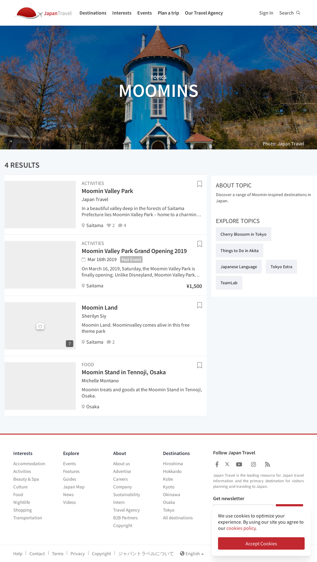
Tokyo (168, 510)
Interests (121, 13)
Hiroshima (173, 463)
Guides (69, 479)
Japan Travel (95, 199)
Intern (119, 502)
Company (122, 487)
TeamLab (229, 282)
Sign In (266, 13)
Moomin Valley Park (107, 191)
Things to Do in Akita (240, 250)
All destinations (178, 518)
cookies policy (240, 528)
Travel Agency (126, 510)
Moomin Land (100, 307)
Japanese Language (239, 266)
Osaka (169, 502)
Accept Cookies (261, 543)
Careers (120, 479)
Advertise (122, 471)
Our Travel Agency (204, 13)
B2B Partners (125, 518)
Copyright (122, 525)
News (68, 494)
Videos (69, 502)
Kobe (168, 479)
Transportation (27, 518)
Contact (37, 553)
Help (17, 553)
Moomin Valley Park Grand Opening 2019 (134, 251)
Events (144, 13)
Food (18, 494)
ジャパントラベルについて (146, 553)
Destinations (92, 13)
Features (71, 471)
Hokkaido (172, 471)
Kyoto (168, 487)
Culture (20, 487)
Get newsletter (228, 498)
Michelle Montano (100, 380)
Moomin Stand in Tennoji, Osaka (124, 372)
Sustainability (126, 494)
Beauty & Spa (26, 479)
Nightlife (21, 502)
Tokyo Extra (281, 266)
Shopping (22, 510)
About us (121, 463)
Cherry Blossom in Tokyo (244, 234)
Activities (22, 471)
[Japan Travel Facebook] (217, 464)
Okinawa (171, 494)
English (192, 553)
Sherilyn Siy (94, 316)
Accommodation (29, 463)
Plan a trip (168, 13)
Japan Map (73, 487)
